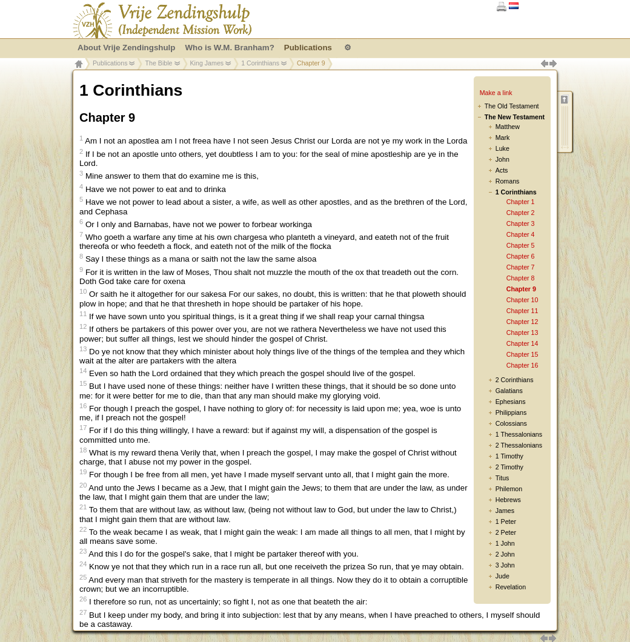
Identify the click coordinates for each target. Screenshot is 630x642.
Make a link (496, 92)
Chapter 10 (522, 299)
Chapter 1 (520, 201)
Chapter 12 (522, 321)
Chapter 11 (522, 310)
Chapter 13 (522, 332)
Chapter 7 (520, 267)
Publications (110, 63)
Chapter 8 (520, 278)
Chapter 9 (521, 289)
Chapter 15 (522, 354)
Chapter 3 (520, 223)
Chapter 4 (520, 234)
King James (207, 63)
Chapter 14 (522, 343)
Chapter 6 (520, 256)
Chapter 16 (522, 365)
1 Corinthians (260, 63)
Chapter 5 (520, 245)
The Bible (158, 63)
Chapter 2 (520, 212)
